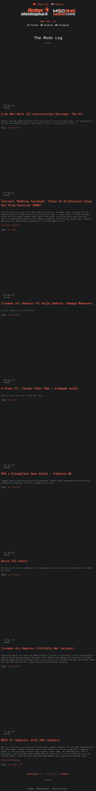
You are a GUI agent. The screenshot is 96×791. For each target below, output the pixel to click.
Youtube (32, 25)
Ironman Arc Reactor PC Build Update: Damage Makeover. (47, 303)
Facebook (47, 25)
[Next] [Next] (65, 774)
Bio (48, 21)
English (57, 4)
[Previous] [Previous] (33, 774)
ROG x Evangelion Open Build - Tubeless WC (36, 474)
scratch (16, 127)
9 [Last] (60, 774)
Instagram (62, 25)
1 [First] (40, 774)
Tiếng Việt (41, 4)
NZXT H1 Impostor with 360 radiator (30, 740)
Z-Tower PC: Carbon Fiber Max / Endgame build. (40, 388)
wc (9, 127)
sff (20, 764)
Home (42, 21)
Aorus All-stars (14, 561)
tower (15, 229)
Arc (54, 21)
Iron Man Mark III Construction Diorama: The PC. (42, 114)
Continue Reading (10, 225)
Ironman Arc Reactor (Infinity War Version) (37, 648)
